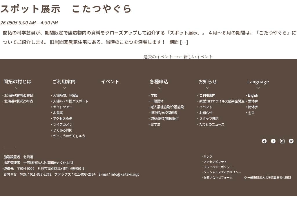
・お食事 (56, 112)
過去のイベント (161, 56)
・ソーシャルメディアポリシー (221, 172)
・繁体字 (251, 100)
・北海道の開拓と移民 (17, 95)
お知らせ (207, 81)
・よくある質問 (61, 129)
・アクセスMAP (61, 118)
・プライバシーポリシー (217, 167)
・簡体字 (251, 106)
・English (251, 95)
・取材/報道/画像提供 (162, 118)
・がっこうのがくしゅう (67, 135)
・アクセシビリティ (214, 161)
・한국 (249, 112)
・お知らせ (204, 112)
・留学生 (153, 124)
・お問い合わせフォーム (217, 177)
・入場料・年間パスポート (69, 100)
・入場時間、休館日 (64, 95)
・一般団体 (155, 100)
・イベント (204, 106)
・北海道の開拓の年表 (17, 100)
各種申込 (159, 81)
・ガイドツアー (61, 106)
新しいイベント (195, 56)
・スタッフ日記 (207, 118)
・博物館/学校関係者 (162, 112)
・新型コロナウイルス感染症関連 (220, 100)
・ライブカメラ (61, 124)
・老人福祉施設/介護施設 (165, 106)
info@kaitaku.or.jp (125, 174)
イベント (110, 81)
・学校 (152, 95)
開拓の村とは (17, 81)
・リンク (206, 156)
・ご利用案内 (205, 95)
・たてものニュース (210, 124)
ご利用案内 (63, 81)
